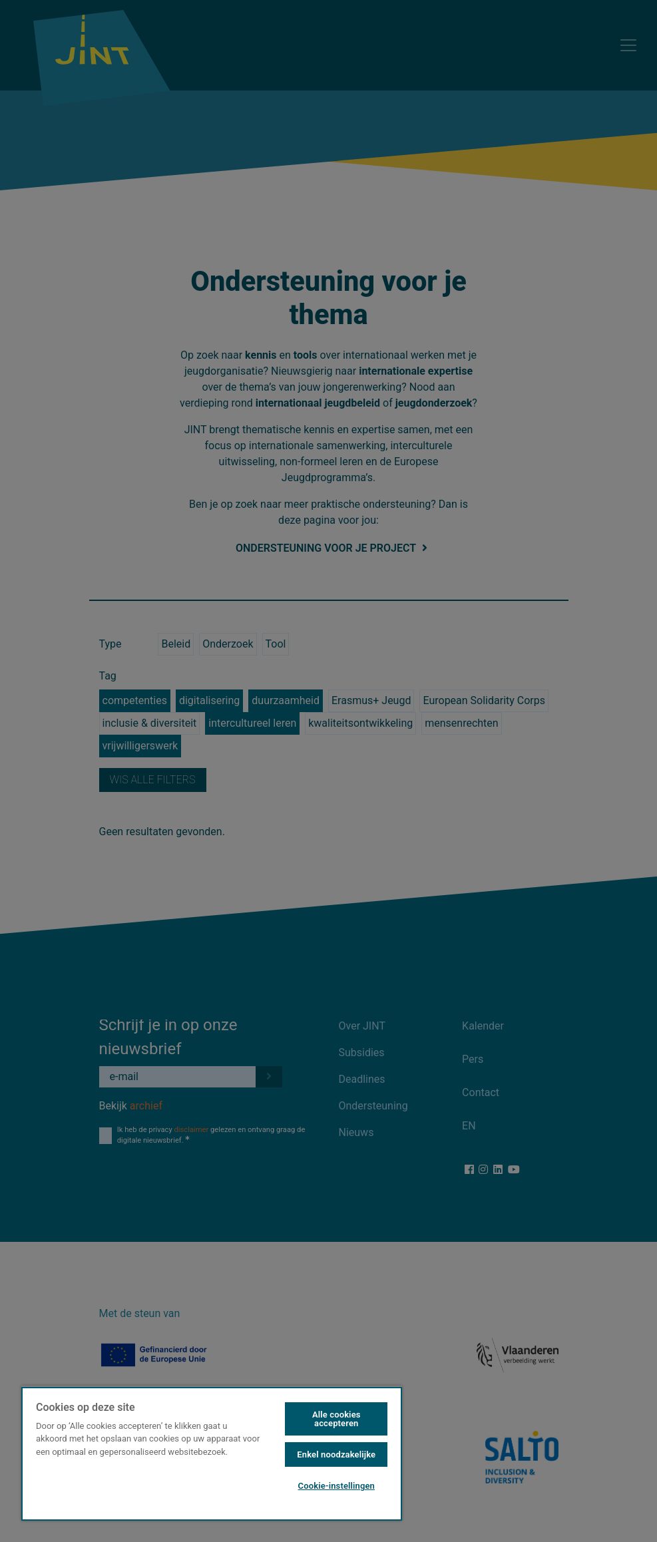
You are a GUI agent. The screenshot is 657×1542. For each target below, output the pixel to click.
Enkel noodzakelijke (336, 1454)
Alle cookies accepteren (336, 1419)
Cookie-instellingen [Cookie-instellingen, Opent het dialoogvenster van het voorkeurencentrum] (336, 1486)
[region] (211, 1453)
